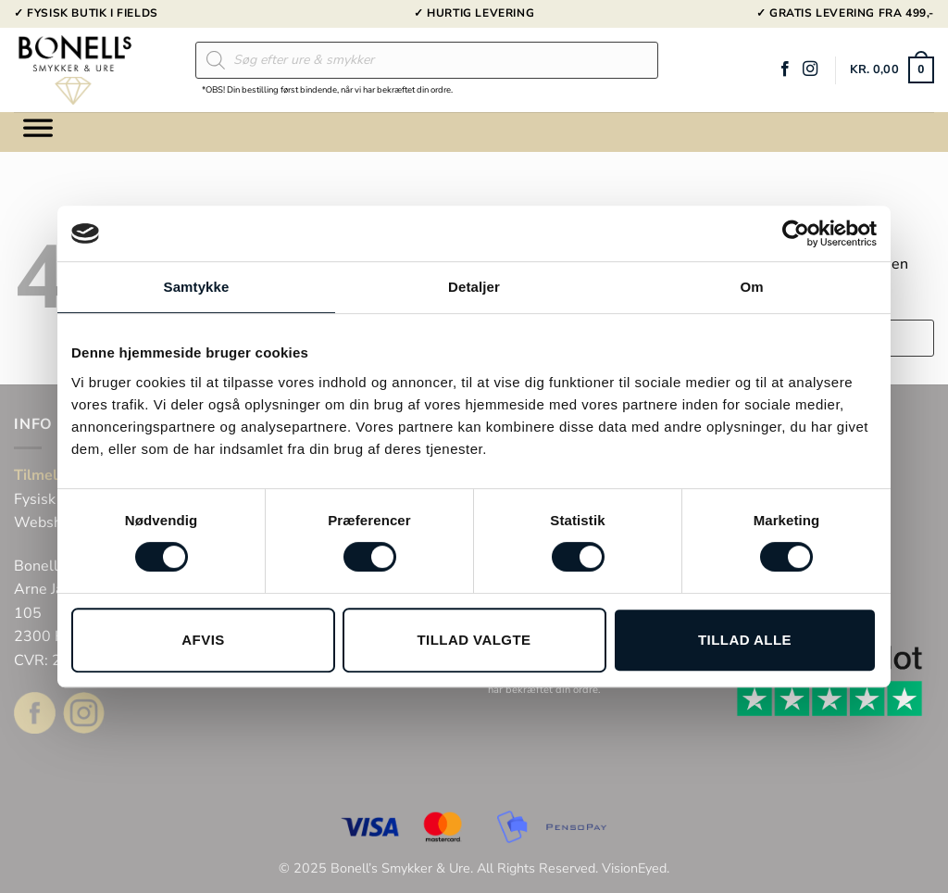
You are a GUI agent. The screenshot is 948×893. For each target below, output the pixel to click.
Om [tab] (751, 287)
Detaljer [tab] (474, 287)
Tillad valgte (473, 640)
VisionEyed (634, 868)
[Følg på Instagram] (810, 69)
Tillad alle (745, 640)
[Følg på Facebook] (785, 69)
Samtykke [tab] (197, 287)
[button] (892, 70)
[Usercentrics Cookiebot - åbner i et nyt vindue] (796, 233)
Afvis (202, 640)
